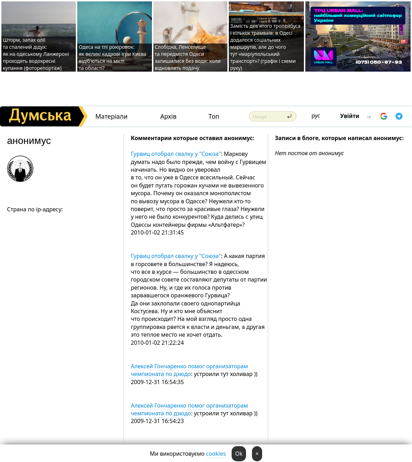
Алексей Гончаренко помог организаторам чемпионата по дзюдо (189, 370)
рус (316, 115)
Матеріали (111, 116)
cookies (216, 453)
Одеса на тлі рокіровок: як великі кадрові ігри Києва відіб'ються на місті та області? (112, 57)
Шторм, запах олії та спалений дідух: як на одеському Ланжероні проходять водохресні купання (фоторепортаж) (36, 54)
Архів (168, 116)
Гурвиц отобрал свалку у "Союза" (176, 154)
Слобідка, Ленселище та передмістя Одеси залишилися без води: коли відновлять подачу (188, 57)
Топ (213, 116)
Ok (238, 453)
